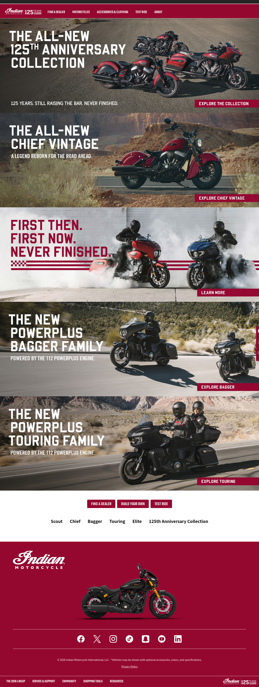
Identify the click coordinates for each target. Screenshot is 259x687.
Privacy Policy (129, 666)
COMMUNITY (69, 681)
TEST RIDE (136, 12)
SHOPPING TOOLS (93, 681)
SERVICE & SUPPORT (43, 681)
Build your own (133, 504)
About (153, 12)
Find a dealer (51, 12)
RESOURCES (116, 681)
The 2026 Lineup (15, 681)
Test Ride (161, 504)
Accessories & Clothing (107, 12)
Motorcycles (76, 12)
